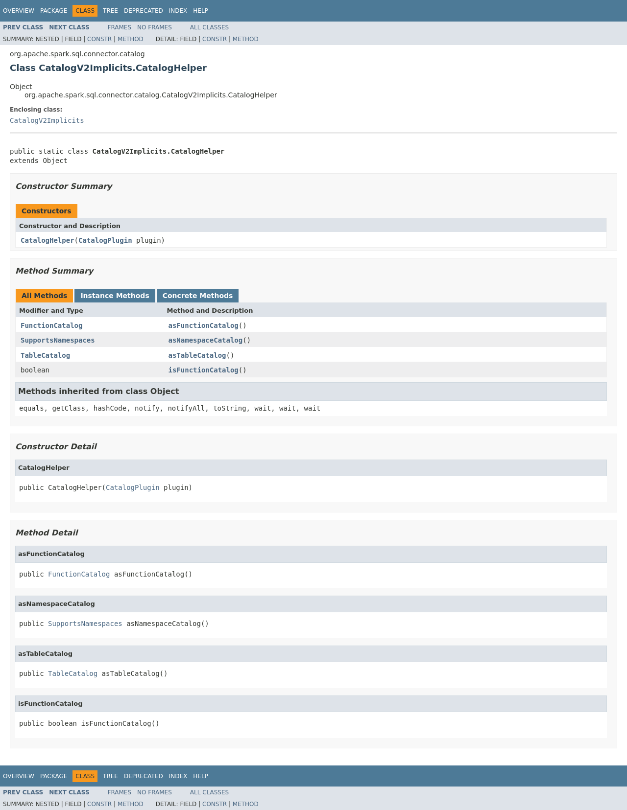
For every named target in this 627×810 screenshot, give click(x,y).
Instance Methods (114, 296)
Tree (110, 10)
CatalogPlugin (105, 240)
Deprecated (143, 10)
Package (53, 10)
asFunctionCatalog (204, 325)
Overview (18, 10)
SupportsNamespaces (58, 340)
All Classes (209, 27)
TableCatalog (45, 355)
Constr (99, 39)
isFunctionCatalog (204, 370)
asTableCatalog (197, 355)
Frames (120, 27)
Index (178, 10)
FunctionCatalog (51, 325)
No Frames (154, 27)
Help (200, 10)
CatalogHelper (47, 240)
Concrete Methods (198, 296)
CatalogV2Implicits (47, 120)
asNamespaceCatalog (206, 340)
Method (131, 39)
